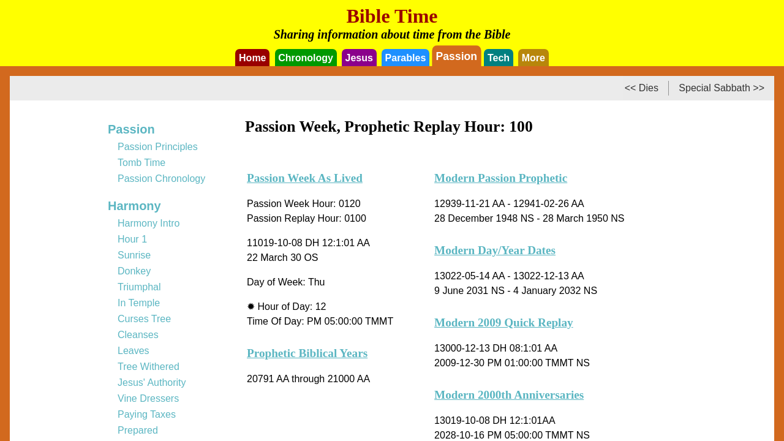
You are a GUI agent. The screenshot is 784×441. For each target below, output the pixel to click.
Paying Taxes (147, 414)
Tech (499, 58)
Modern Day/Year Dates (495, 250)
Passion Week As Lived (305, 178)
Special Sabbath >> (721, 88)
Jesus (359, 58)
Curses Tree (144, 319)
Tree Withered (148, 366)
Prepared (138, 430)
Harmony (134, 206)
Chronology (305, 58)
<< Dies (641, 88)
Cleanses (138, 335)
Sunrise (134, 255)
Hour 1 (132, 239)
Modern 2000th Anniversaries (509, 394)
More (533, 58)
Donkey (134, 271)
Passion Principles (158, 146)
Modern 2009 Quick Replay (503, 322)
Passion (456, 56)
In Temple (139, 303)
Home (252, 58)
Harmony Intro (148, 223)
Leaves (133, 350)
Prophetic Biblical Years (307, 353)
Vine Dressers (148, 398)
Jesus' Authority (152, 382)
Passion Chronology (161, 178)
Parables (405, 58)
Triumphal (139, 287)
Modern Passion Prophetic (500, 178)
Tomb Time (141, 162)
